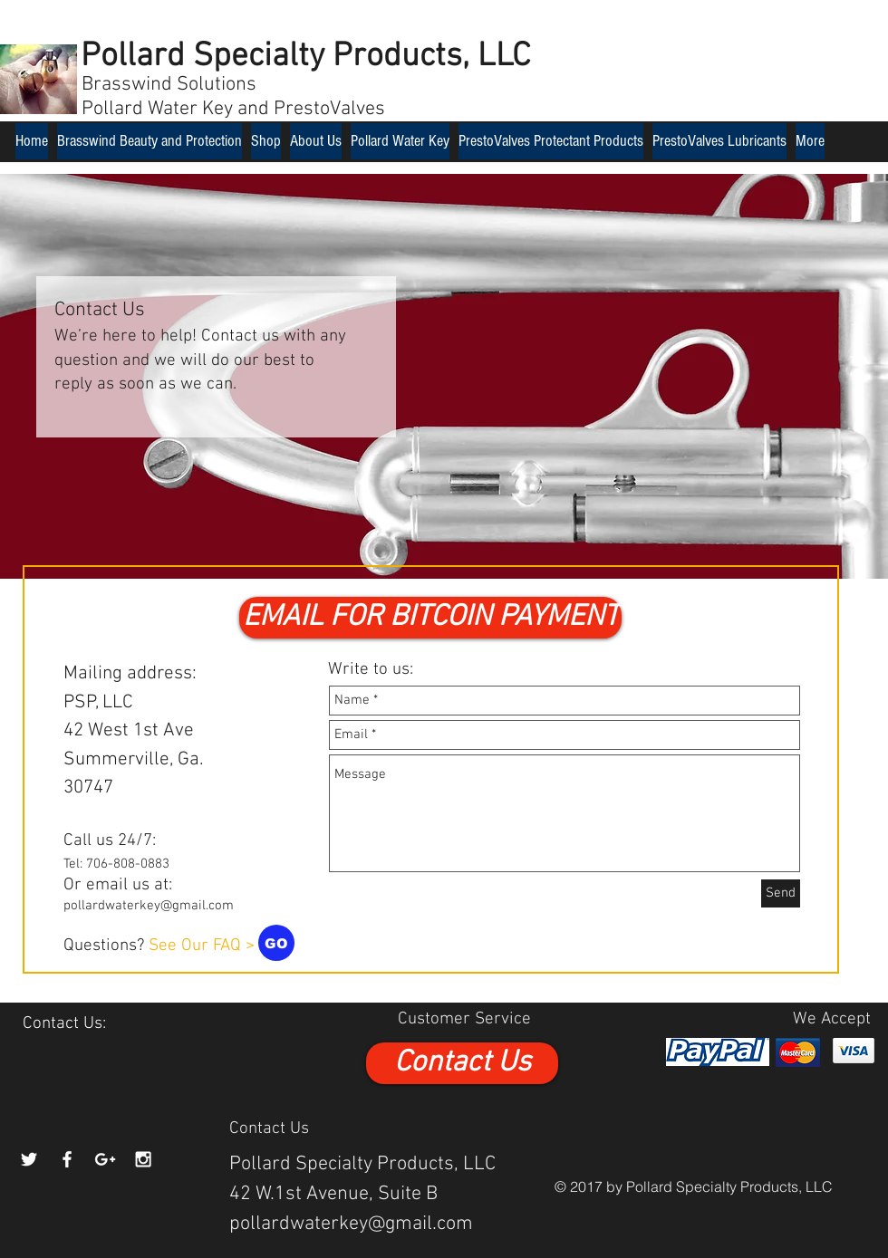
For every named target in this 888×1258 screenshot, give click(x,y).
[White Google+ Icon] (105, 1159)
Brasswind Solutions (169, 84)
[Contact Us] (462, 1063)
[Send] (780, 893)
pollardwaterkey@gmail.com (148, 906)
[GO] (276, 943)
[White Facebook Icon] (67, 1159)
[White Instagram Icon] (143, 1159)
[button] (430, 618)
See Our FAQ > (202, 946)
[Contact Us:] (64, 1024)
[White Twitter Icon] (29, 1159)
